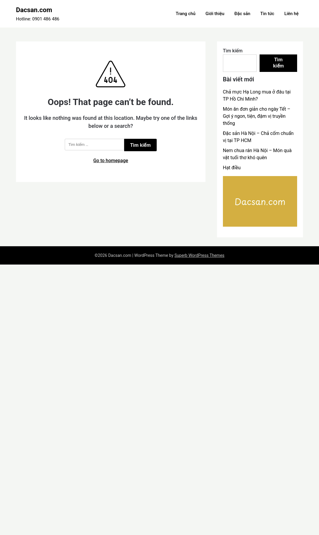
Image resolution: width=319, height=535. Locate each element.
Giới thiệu (214, 13)
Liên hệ (291, 13)
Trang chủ (185, 13)
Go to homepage (110, 160)
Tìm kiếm (233, 51)
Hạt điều (232, 167)
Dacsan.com (34, 10)
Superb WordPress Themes (199, 255)
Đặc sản (242, 13)
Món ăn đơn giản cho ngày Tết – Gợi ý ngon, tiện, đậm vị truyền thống (256, 116)
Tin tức (267, 13)
